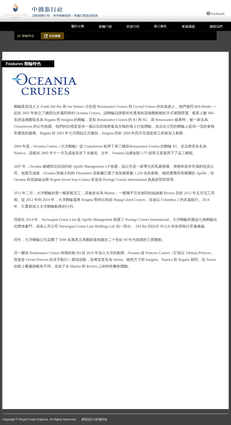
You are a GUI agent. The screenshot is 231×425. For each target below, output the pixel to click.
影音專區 (188, 26)
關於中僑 (77, 26)
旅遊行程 (133, 26)
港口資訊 (160, 26)
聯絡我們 (216, 26)
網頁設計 (88, 419)
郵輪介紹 (105, 26)
